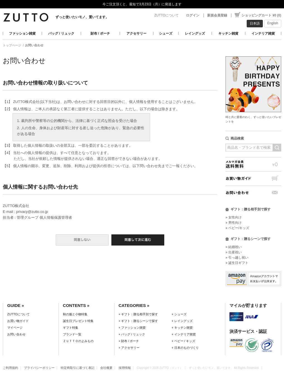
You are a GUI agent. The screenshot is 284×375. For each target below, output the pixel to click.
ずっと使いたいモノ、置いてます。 (82, 17)
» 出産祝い (234, 252)
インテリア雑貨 (263, 33)
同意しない (82, 240)
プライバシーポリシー (39, 367)
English (272, 23)
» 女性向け (234, 217)
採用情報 (125, 367)
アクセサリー (136, 33)
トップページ (12, 45)
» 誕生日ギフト (237, 263)
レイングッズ (195, 33)
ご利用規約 (10, 367)
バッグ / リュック (61, 33)
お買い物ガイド (253, 178)
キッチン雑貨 (228, 33)
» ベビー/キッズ (237, 228)
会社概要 (106, 367)
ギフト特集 (70, 327)
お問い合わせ (253, 193)
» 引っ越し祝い (237, 257)
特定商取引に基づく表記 (77, 367)
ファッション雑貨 (22, 33)
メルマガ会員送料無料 (253, 164)
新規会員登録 (217, 15)
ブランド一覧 (72, 334)
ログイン (192, 15)
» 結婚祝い (234, 247)
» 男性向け (234, 223)
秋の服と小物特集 (75, 314)
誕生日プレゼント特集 (78, 321)
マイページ (15, 327)
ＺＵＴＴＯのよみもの (78, 341)
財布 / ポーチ (100, 33)
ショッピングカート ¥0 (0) (261, 15)
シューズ (165, 33)
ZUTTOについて (166, 15)
